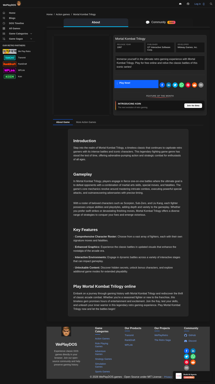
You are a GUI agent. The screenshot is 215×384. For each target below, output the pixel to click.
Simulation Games (100, 365)
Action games (63, 14)
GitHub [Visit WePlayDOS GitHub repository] (190, 335)
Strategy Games (103, 359)
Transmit (129, 335)
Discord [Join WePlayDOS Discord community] (190, 341)
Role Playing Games (101, 345)
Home (50, 14)
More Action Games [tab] (86, 122)
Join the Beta (193, 106)
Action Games (102, 338)
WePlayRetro (161, 335)
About (96, 22)
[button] (211, 4)
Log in (199, 4)
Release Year (124, 44)
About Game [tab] (63, 122)
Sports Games (102, 371)
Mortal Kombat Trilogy (84, 14)
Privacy (168, 377)
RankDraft (130, 340)
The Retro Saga (162, 340)
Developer (183, 44)
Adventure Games (100, 352)
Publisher (152, 44)
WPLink (129, 345)
